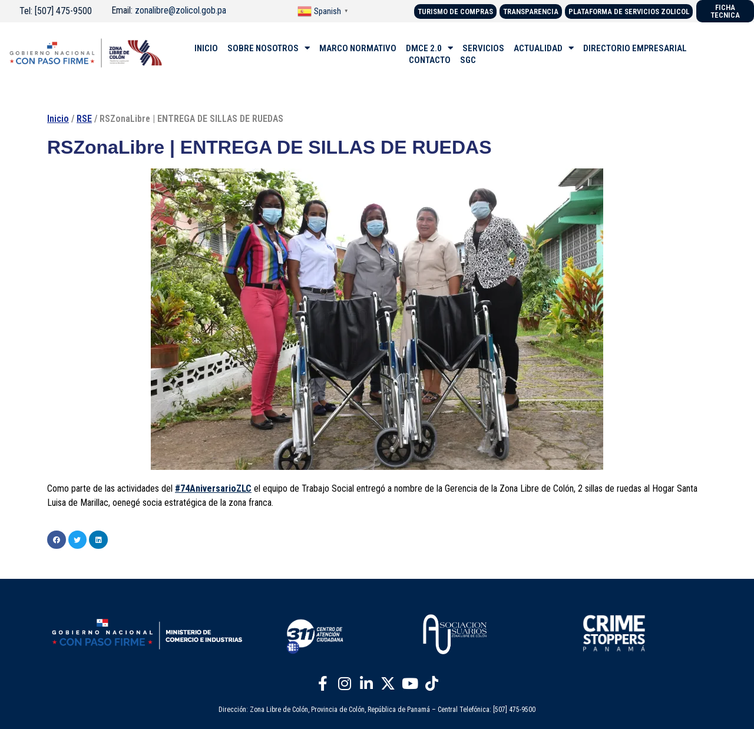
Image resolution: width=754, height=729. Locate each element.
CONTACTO (430, 60)
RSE (84, 118)
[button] (56, 540)
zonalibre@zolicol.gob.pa (180, 10)
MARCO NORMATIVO (357, 48)
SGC (468, 60)
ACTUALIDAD (544, 48)
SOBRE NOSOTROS (268, 48)
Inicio (58, 118)
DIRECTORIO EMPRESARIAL (635, 48)
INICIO (206, 48)
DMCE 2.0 (429, 48)
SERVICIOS (483, 48)
